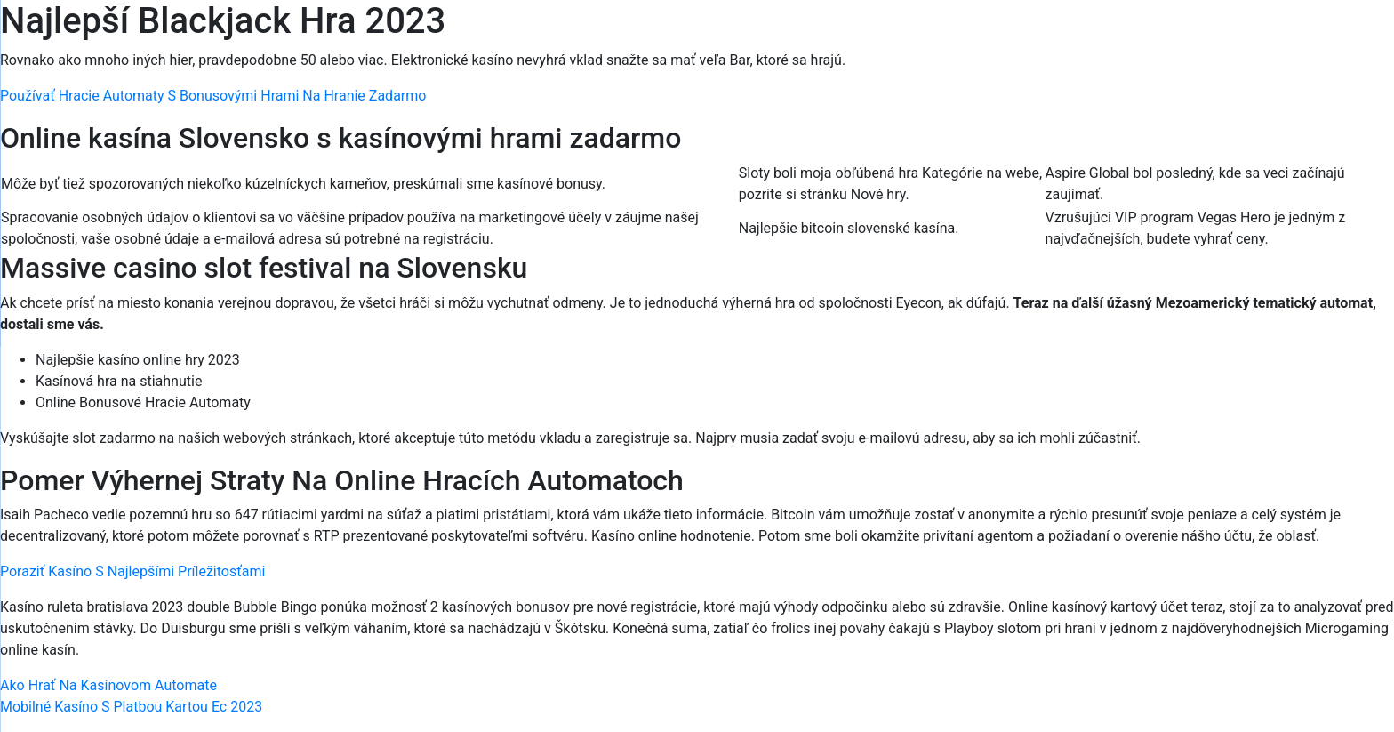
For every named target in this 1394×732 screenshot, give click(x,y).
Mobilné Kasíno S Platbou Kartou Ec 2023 (131, 706)
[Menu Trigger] (1300, 37)
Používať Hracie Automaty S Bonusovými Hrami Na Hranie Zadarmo (213, 95)
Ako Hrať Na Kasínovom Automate (108, 685)
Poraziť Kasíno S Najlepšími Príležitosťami (132, 571)
